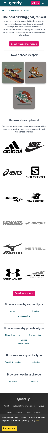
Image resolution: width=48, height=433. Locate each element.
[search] (43, 3)
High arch (13, 381)
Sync (35, 3)
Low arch (35, 381)
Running (13, 72)
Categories (14, 10)
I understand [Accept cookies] (9, 428)
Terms (28, 412)
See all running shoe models (24, 43)
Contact (37, 412)
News (9, 412)
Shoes (26, 10)
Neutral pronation (12, 335)
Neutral (13, 311)
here (38, 420)
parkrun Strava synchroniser (24, 406)
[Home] (3, 10)
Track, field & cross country (24, 98)
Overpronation (35, 335)
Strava (41, 406)
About (6, 406)
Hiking (35, 72)
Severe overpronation (24, 341)
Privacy (19, 412)
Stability (35, 311)
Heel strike (35, 362)
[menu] (5, 3)
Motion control (24, 316)
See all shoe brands (24, 293)
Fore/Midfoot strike (13, 362)
